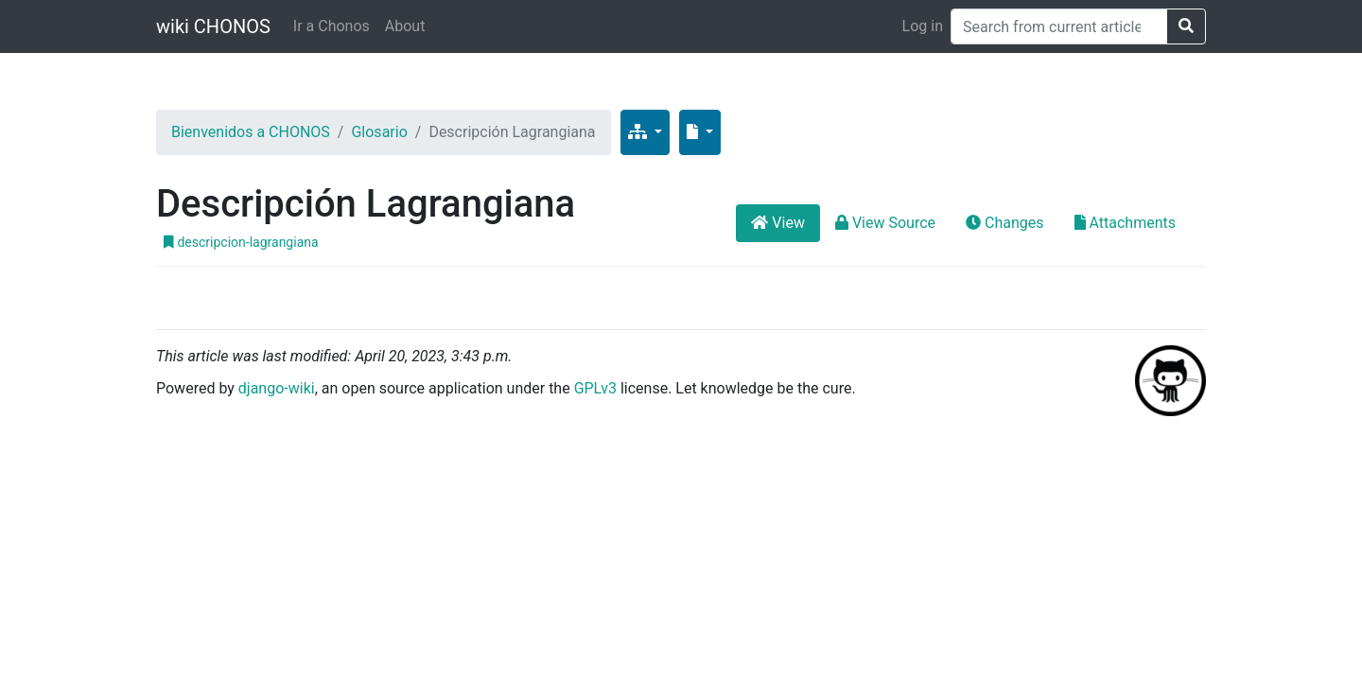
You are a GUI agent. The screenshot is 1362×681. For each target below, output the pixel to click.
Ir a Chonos (331, 26)
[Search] (1059, 26)
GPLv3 (595, 388)
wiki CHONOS (213, 26)
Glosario (379, 132)
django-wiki (276, 388)
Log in (922, 26)
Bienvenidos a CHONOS (250, 132)
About (405, 26)
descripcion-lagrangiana (241, 242)
